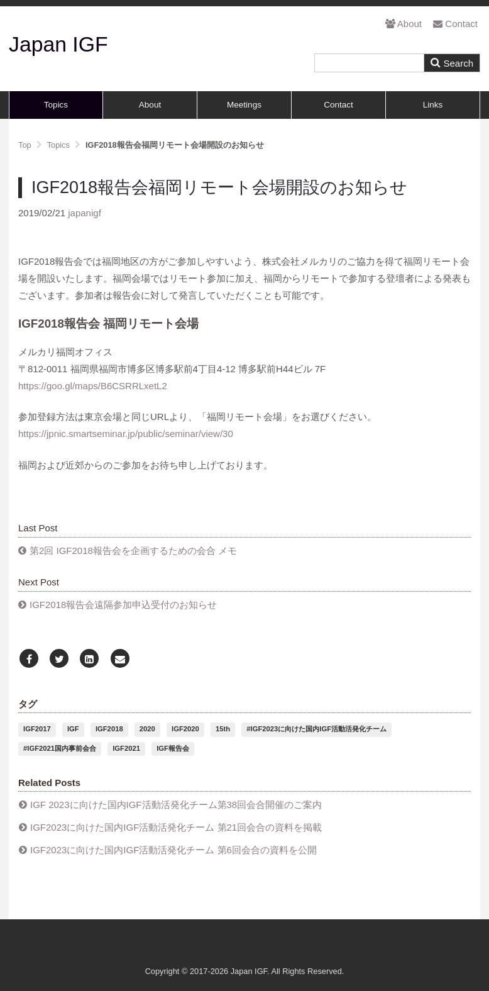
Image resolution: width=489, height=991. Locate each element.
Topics (56, 104)
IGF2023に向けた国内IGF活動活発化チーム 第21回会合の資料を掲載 (176, 827)
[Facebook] (29, 659)
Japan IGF (58, 44)
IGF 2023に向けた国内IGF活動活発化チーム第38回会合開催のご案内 (176, 804)
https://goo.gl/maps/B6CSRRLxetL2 (92, 385)
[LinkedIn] (89, 659)
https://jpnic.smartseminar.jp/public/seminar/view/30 (125, 433)
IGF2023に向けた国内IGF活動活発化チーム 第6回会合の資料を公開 (173, 849)
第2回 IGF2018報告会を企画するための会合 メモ (133, 550)
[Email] (120, 659)
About (403, 23)
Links (433, 104)
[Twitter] (59, 659)
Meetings (244, 104)
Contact (455, 23)
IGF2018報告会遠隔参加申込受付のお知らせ (123, 604)
